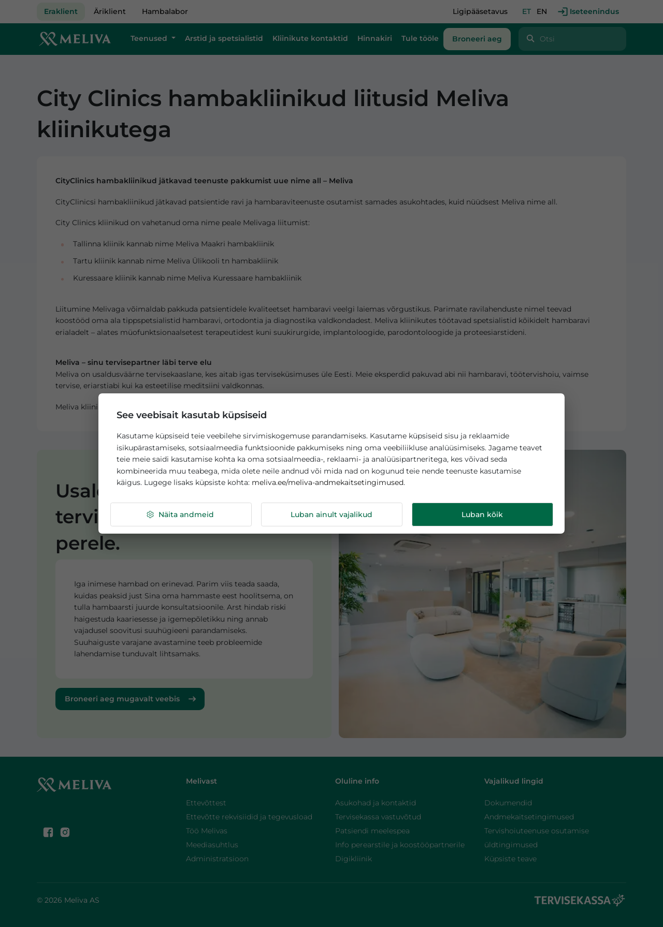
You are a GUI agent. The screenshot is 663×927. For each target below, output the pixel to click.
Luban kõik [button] (482, 514)
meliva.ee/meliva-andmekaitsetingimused (327, 482)
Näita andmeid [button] (180, 515)
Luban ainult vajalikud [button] (331, 514)
